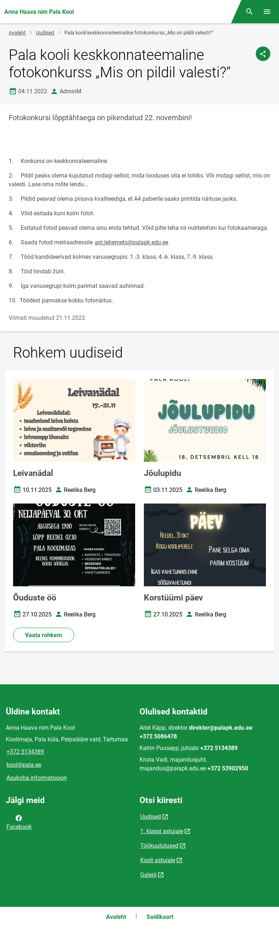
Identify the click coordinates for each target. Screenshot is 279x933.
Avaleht (17, 33)
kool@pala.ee (24, 764)
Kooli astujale (157, 860)
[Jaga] (263, 53)
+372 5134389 (25, 751)
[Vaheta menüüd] (267, 11)
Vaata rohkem (43, 635)
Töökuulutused (159, 845)
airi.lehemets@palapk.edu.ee (131, 242)
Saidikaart (159, 916)
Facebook (19, 822)
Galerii (148, 874)
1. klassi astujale (161, 831)
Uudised (45, 33)
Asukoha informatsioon (37, 777)
